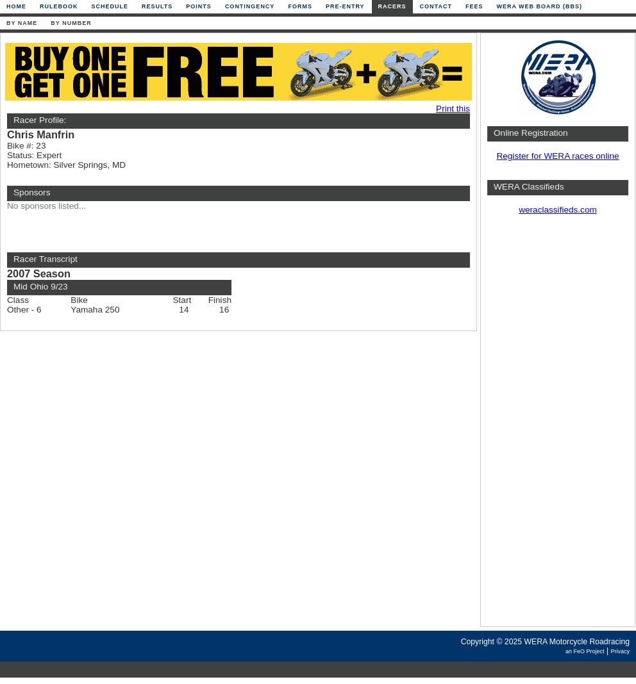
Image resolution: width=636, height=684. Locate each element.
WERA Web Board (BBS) (539, 6)
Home (16, 6)
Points (199, 6)
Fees (474, 6)
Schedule (110, 6)
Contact (436, 6)
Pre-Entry (345, 6)
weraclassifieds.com (558, 210)
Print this (453, 108)
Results (157, 6)
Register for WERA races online (557, 156)
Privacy (620, 651)
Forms (300, 6)
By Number (71, 23)
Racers (392, 6)
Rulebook (59, 6)
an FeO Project (585, 651)
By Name (21, 23)
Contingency (250, 6)
